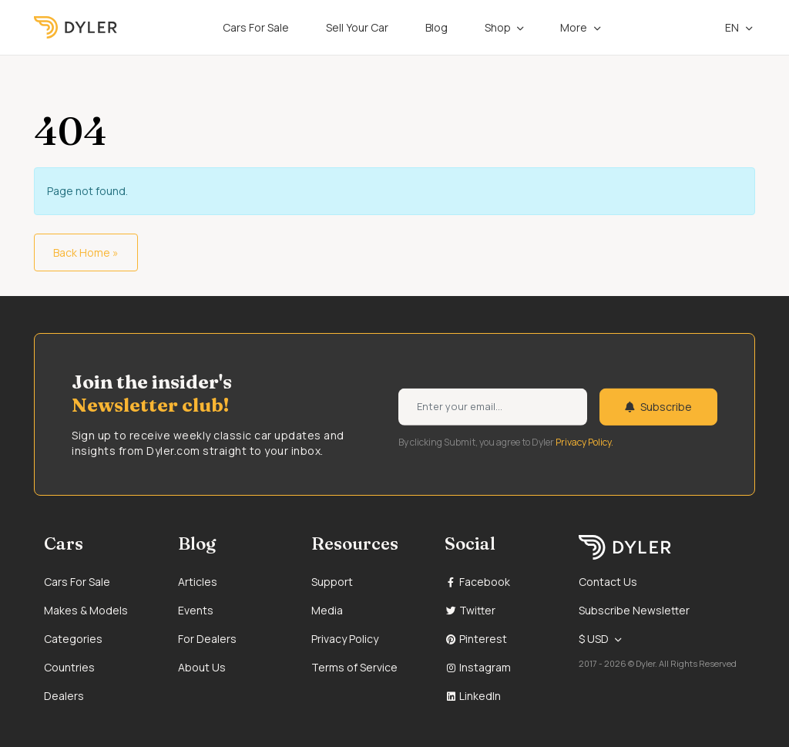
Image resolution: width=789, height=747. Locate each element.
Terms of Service (354, 667)
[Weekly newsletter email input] (492, 407)
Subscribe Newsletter (634, 610)
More (573, 27)
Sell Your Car (357, 27)
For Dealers (207, 638)
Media (327, 610)
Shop (498, 27)
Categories (73, 638)
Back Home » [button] (86, 252)
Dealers (64, 695)
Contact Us (608, 581)
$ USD (594, 638)
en (724, 27)
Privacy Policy (344, 638)
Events (195, 610)
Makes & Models (86, 610)
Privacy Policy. (584, 442)
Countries (69, 667)
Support (332, 581)
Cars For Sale (256, 27)
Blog (436, 27)
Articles (197, 581)
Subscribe (658, 406)
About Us (202, 667)
